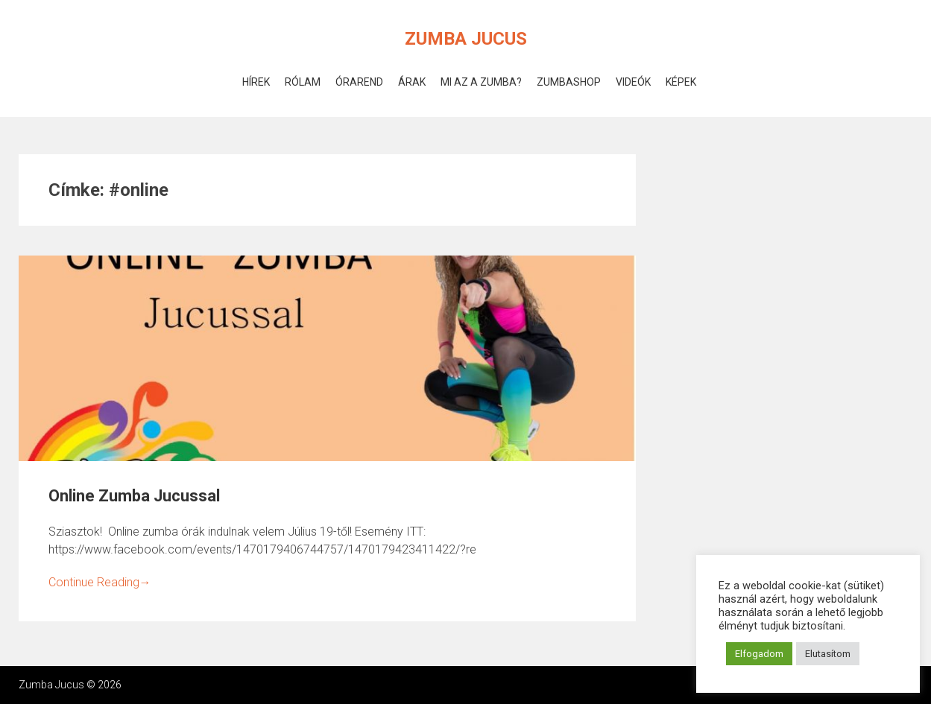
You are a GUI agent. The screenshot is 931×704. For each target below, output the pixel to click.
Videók (633, 82)
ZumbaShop (569, 82)
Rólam (303, 82)
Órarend (359, 82)
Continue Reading (99, 582)
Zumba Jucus (466, 38)
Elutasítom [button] (827, 653)
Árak (412, 82)
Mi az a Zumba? (481, 82)
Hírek (256, 82)
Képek (681, 82)
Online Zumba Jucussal (134, 495)
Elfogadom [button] (759, 653)
